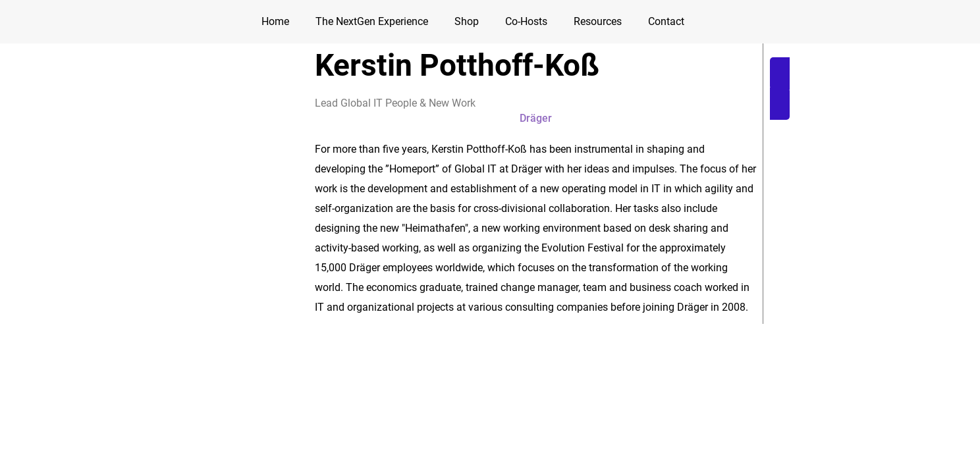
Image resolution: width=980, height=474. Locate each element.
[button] (852, 88)
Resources (598, 21)
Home (275, 21)
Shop (466, 21)
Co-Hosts (526, 21)
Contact (666, 21)
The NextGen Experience (371, 21)
